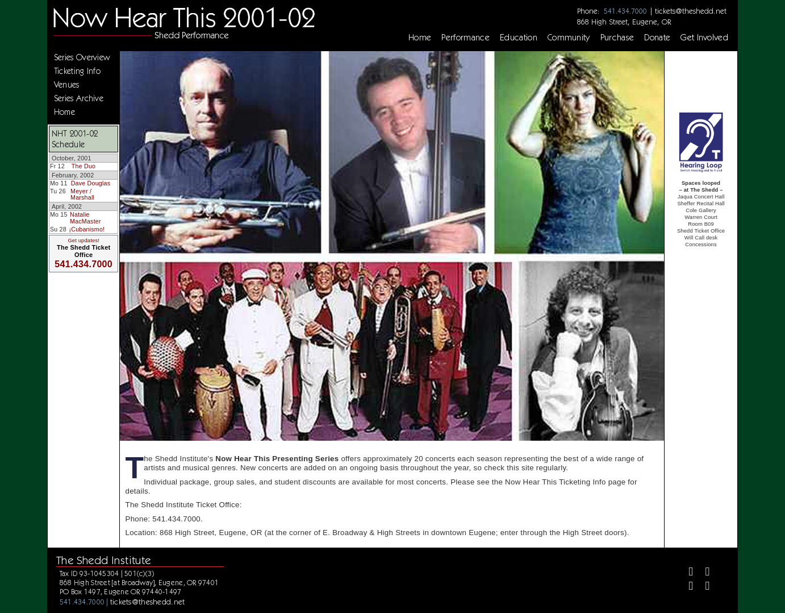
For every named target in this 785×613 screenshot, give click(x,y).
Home (419, 37)
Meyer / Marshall (82, 194)
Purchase (617, 37)
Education (518, 37)
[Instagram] (686, 587)
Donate (657, 37)
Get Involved (704, 37)
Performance (465, 37)
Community (569, 37)
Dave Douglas (91, 183)
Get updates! (83, 240)
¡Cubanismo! (87, 229)
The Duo (83, 166)
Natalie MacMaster (85, 218)
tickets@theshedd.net (690, 10)
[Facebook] (686, 573)
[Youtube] (703, 587)
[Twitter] (703, 573)
